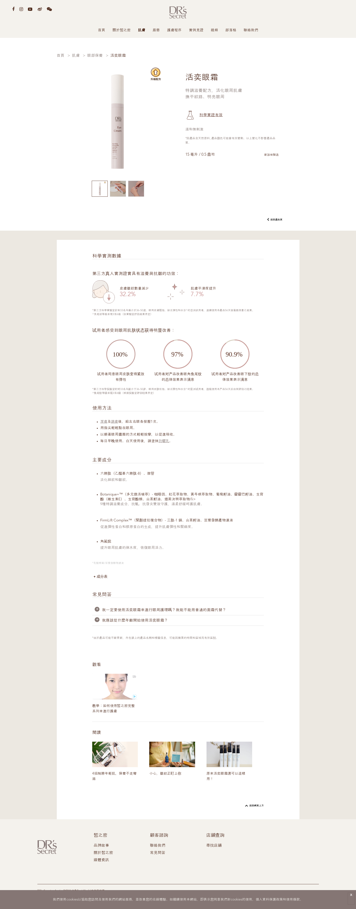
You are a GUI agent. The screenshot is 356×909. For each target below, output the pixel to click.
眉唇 (156, 30)
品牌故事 (101, 847)
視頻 (214, 30)
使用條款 (293, 899)
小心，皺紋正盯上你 (165, 775)
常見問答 (157, 854)
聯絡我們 (251, 30)
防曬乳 (163, 441)
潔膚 (104, 422)
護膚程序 (174, 30)
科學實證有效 (211, 115)
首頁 (101, 30)
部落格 (230, 30)
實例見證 (196, 30)
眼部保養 (95, 56)
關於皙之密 (122, 30)
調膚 (114, 422)
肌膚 (141, 30)
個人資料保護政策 (269, 899)
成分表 (102, 576)
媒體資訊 (101, 861)
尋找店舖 (214, 847)
